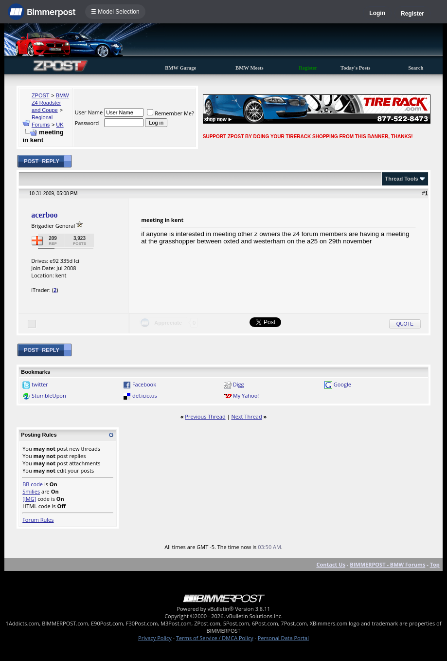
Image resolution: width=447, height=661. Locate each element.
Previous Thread (205, 416)
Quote (404, 324)
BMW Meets (249, 68)
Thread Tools (401, 179)
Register (412, 13)
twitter (40, 384)
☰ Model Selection (115, 11)
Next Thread (246, 416)
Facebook (144, 384)
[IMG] (29, 498)
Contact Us (330, 564)
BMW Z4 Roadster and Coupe (50, 102)
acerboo (44, 215)
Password (87, 123)
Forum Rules (38, 519)
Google (342, 384)
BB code (32, 484)
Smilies (31, 491)
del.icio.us (144, 395)
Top (435, 564)
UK (59, 125)
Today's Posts (355, 68)
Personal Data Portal (283, 638)
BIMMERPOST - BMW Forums (387, 564)
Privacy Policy (155, 638)
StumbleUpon (49, 395)
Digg (238, 384)
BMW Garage (180, 68)
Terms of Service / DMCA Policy (214, 638)
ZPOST (41, 95)
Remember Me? (170, 113)
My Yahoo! (246, 395)
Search (415, 68)
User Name (89, 112)
